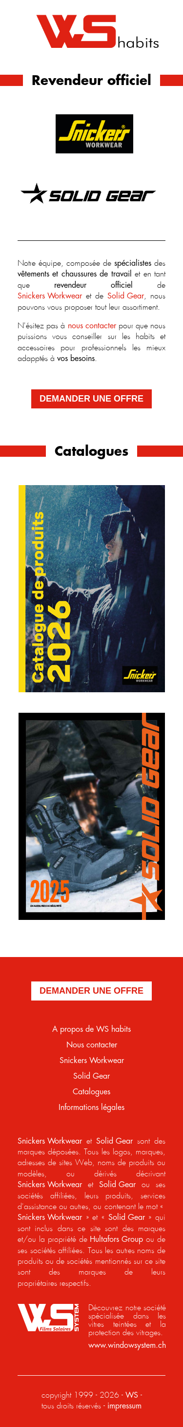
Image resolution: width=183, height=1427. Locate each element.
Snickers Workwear (50, 296)
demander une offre (91, 399)
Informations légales (91, 1108)
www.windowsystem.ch (127, 1346)
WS (131, 1395)
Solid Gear (125, 296)
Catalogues (91, 1092)
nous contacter (92, 326)
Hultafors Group (116, 1239)
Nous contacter (91, 1045)
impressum (124, 1406)
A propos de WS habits (91, 1029)
